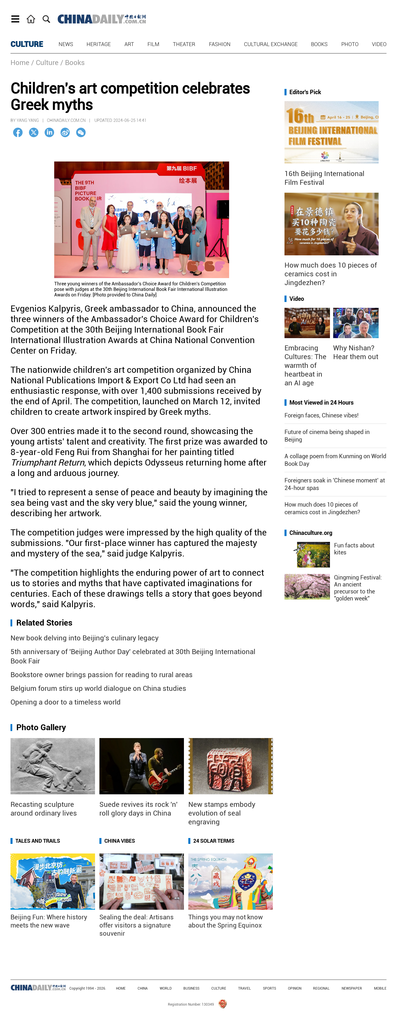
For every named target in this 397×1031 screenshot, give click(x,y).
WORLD (166, 988)
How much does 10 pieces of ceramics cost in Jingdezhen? (330, 274)
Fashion (220, 44)
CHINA (143, 988)
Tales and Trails (37, 841)
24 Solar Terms (213, 841)
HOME (121, 988)
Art (129, 44)
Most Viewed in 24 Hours (321, 402)
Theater (184, 44)
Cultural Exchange (271, 44)
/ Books (72, 63)
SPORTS (269, 988)
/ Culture (45, 63)
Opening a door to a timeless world (65, 702)
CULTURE (26, 44)
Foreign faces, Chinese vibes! (321, 415)
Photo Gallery (41, 727)
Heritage (99, 44)
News (66, 44)
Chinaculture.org (310, 532)
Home (19, 63)
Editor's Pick (305, 92)
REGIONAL (321, 988)
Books (319, 44)
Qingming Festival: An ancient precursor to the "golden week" (358, 588)
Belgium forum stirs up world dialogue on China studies (98, 688)
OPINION (294, 988)
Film (153, 44)
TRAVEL (244, 988)
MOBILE (380, 988)
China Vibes (119, 841)
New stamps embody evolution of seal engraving (221, 813)
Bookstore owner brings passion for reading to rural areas (101, 675)
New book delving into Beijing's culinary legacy (84, 638)
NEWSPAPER (352, 988)
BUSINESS (191, 988)
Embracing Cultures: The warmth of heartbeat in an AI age (305, 365)
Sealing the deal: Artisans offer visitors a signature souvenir (136, 925)
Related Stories (44, 623)
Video (379, 44)
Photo (350, 44)
